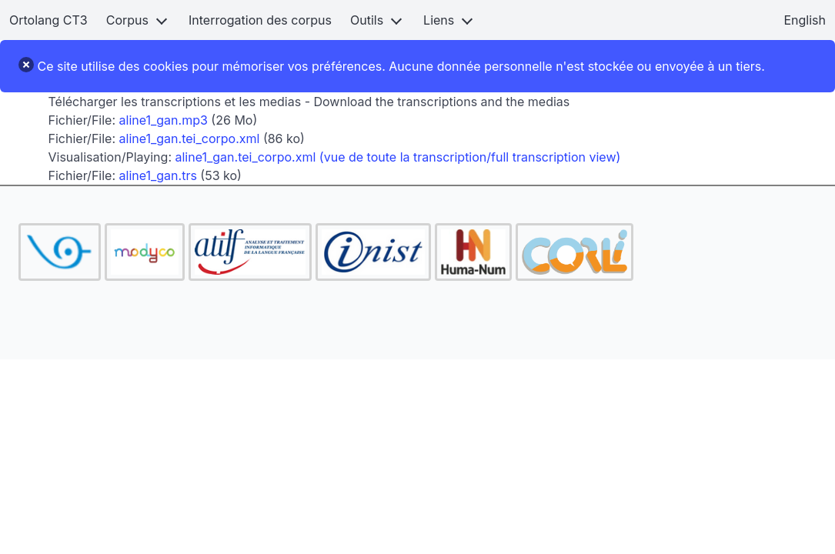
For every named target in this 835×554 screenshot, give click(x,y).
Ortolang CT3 (48, 20)
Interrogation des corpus (260, 20)
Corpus (127, 20)
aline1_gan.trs (158, 175)
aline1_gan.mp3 (163, 120)
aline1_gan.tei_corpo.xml (189, 138)
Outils (366, 20)
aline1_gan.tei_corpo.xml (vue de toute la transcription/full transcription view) (398, 157)
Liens (438, 20)
